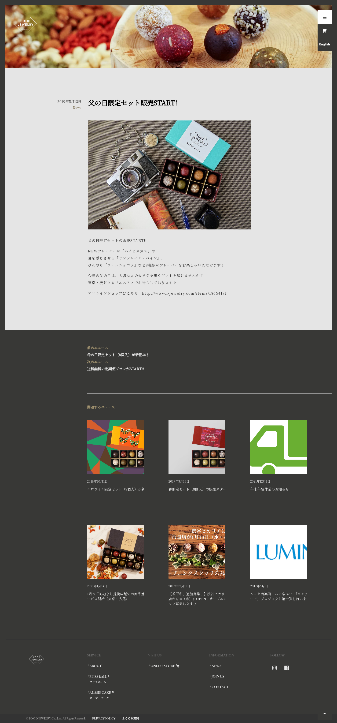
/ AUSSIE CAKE (117, 695)
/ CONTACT (219, 687)
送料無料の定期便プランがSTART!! (168, 364)
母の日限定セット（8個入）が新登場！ (168, 350)
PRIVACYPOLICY (103, 719)
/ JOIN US (217, 676)
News (77, 107)
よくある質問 (130, 718)
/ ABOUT (95, 666)
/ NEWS (215, 666)
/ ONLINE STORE (164, 666)
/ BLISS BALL (117, 679)
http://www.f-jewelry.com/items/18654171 (184, 293)
